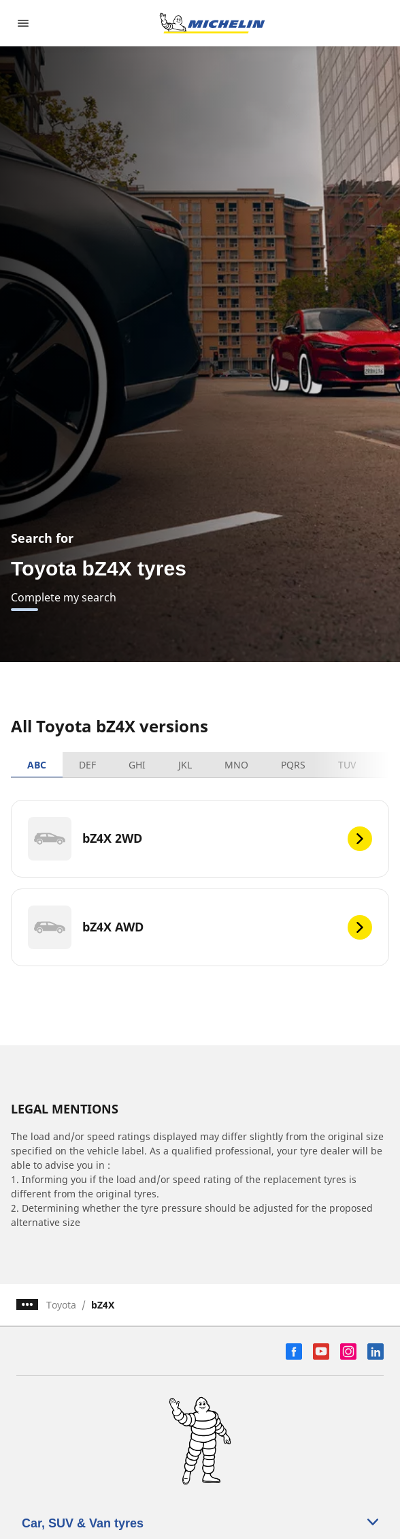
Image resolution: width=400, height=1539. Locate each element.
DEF (87, 764)
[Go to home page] (212, 23)
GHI (137, 764)
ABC (36, 764)
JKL (185, 764)
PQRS (293, 764)
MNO (236, 764)
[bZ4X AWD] (200, 927)
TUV (347, 764)
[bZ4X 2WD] (200, 839)
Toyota (61, 1304)
